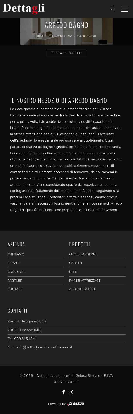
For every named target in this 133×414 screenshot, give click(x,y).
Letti (73, 272)
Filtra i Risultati (66, 53)
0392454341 (25, 338)
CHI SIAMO (16, 254)
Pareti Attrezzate (85, 281)
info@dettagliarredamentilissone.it (44, 347)
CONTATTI (15, 289)
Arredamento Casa (59, 36)
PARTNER (15, 281)
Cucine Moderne (83, 254)
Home (40, 36)
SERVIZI (14, 263)
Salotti (75, 263)
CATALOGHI (17, 272)
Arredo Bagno (86, 36)
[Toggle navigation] (124, 9)
